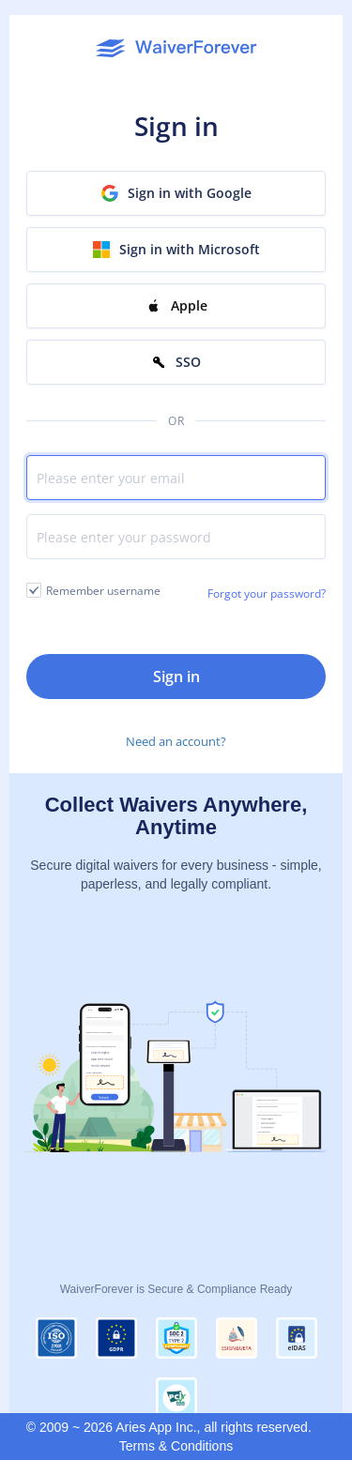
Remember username (103, 591)
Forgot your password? (266, 593)
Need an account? (176, 741)
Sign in (176, 676)
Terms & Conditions (176, 1445)
